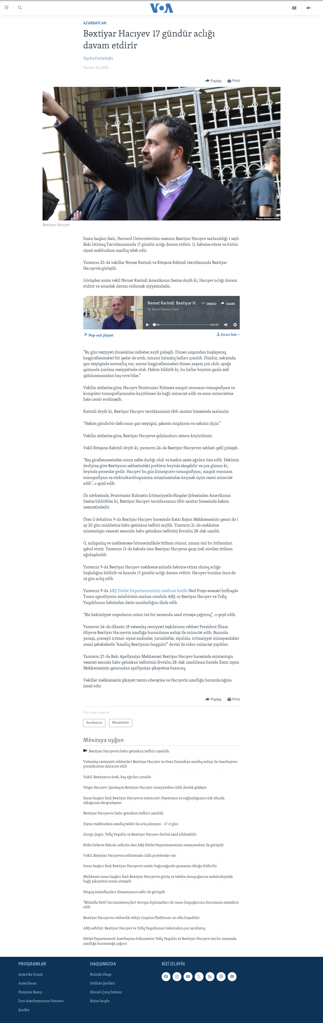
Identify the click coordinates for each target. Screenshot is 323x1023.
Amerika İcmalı (30, 975)
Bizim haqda (100, 1001)
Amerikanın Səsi (165, 309)
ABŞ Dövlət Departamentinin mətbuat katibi (148, 591)
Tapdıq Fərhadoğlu (98, 58)
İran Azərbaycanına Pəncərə (40, 1001)
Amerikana (27, 984)
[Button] (213, 81)
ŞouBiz (23, 1010)
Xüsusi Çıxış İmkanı (106, 992)
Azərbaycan (95, 23)
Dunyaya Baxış (30, 992)
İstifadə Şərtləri (102, 984)
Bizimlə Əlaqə (100, 975)
